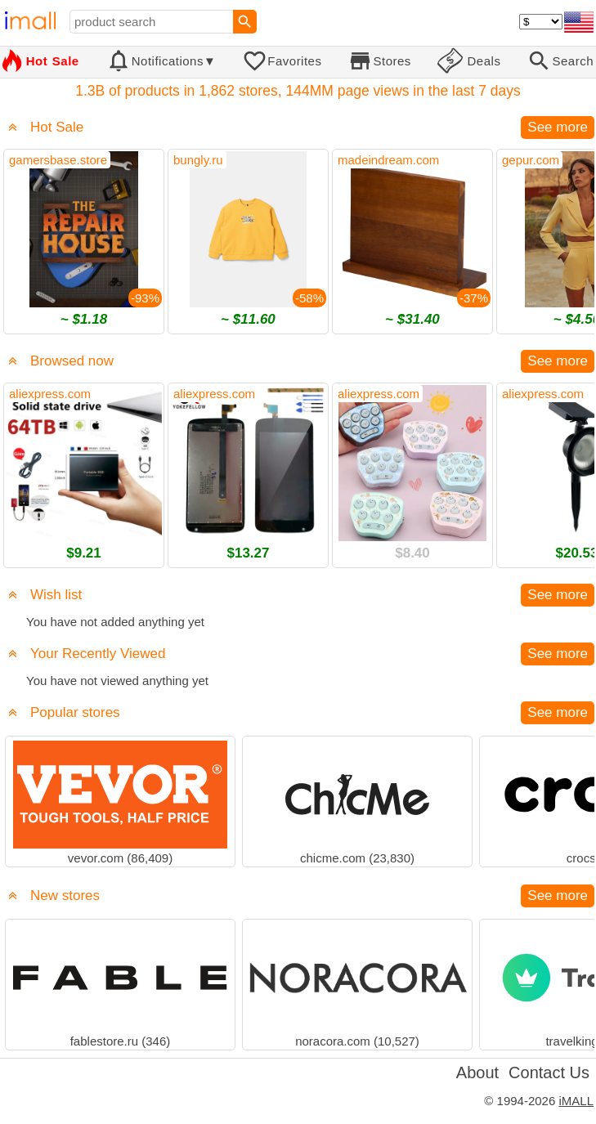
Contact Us (549, 1072)
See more (557, 127)
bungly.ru (198, 160)
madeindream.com (388, 160)
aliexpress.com (50, 394)
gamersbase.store (58, 160)
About (477, 1072)
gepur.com (530, 160)
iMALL (576, 1101)
